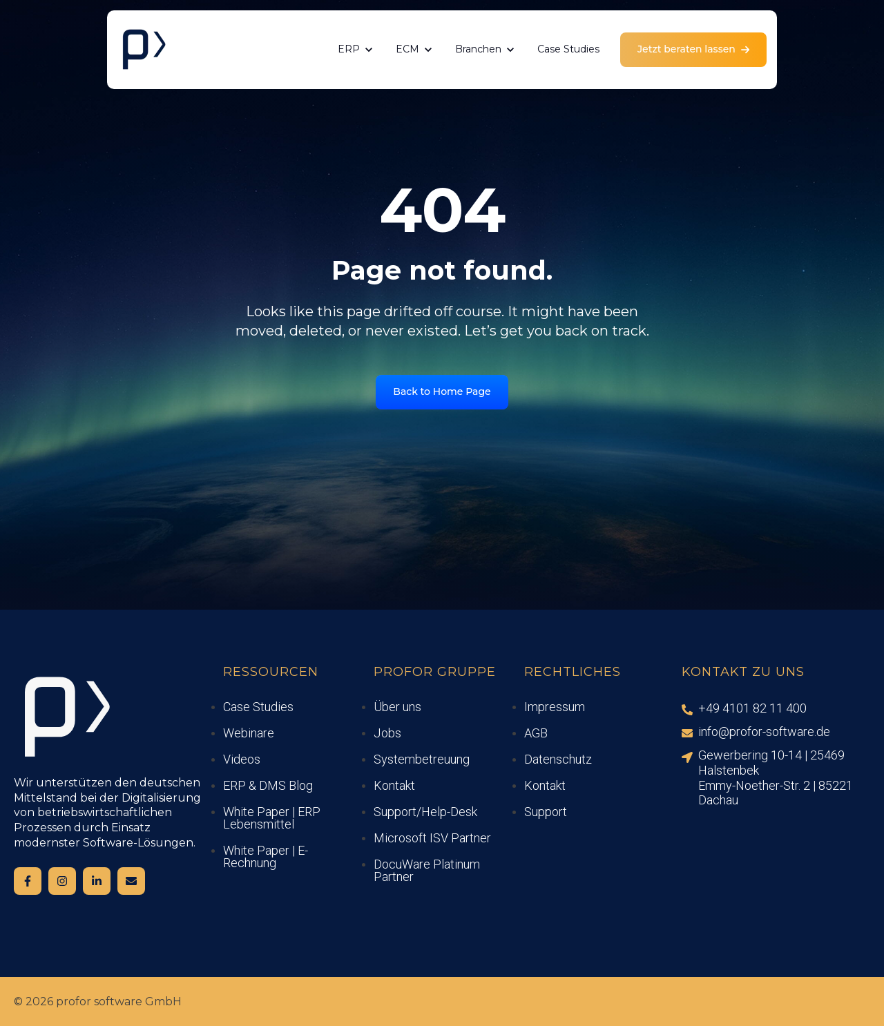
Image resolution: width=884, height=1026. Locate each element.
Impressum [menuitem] (554, 706)
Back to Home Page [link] (441, 391)
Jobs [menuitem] (387, 733)
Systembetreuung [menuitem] (422, 759)
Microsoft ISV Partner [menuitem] (432, 838)
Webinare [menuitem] (248, 733)
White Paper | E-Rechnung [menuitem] (265, 856)
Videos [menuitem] (241, 759)
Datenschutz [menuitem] (558, 759)
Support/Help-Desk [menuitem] (425, 811)
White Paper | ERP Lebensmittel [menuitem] (271, 817)
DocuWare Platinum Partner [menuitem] (427, 870)
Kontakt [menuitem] (394, 785)
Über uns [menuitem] (397, 706)
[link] (143, 48)
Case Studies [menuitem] (258, 706)
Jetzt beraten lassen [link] (693, 49)
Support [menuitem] (545, 811)
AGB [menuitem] (536, 733)
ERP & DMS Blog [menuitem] (268, 785)
